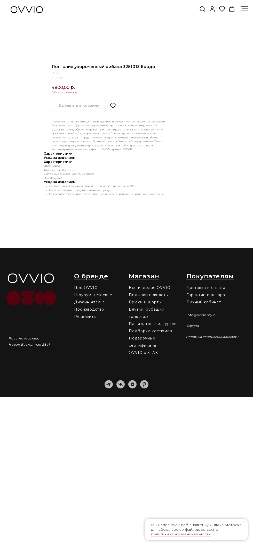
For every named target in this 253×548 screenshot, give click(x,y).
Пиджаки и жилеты (149, 445)
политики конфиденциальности (181, 534)
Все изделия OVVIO (150, 438)
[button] (202, 9)
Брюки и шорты (145, 453)
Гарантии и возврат (206, 445)
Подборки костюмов (150, 481)
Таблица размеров (64, 243)
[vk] (120, 535)
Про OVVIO (86, 438)
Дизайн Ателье (89, 453)
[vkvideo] (132, 535)
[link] (212, 9)
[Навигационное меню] (244, 9)
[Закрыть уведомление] (244, 522)
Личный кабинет (203, 453)
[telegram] (109, 535)
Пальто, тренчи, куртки (153, 474)
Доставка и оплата (205, 438)
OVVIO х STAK (143, 503)
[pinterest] (144, 535)
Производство (89, 460)
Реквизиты (85, 467)
